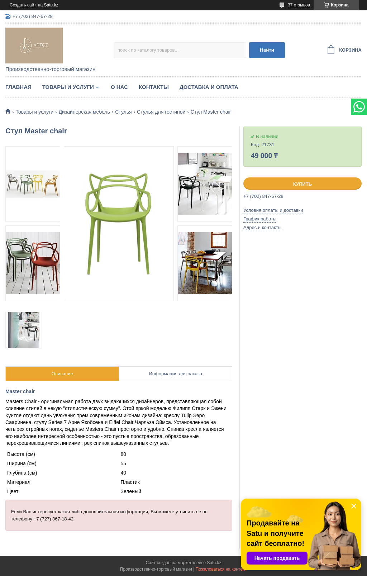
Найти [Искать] (267, 50)
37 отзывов (299, 5)
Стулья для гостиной (161, 112)
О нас (119, 87)
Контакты (154, 87)
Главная (18, 87)
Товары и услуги (68, 87)
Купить (302, 184)
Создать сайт (23, 5)
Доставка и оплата (209, 87)
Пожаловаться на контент (221, 569)
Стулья (123, 112)
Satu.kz (214, 562)
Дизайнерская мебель (84, 112)
